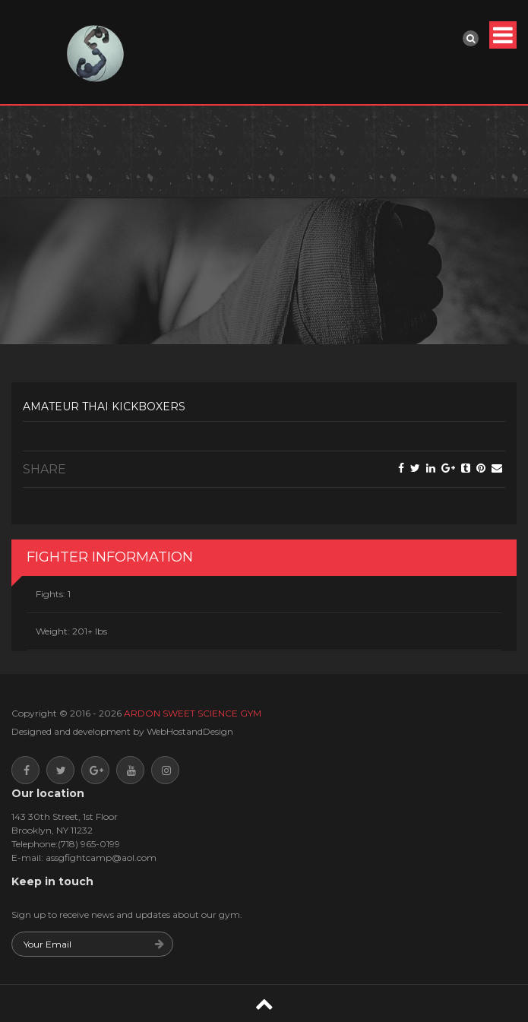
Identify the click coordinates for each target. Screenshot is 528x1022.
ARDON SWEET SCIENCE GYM (192, 713)
